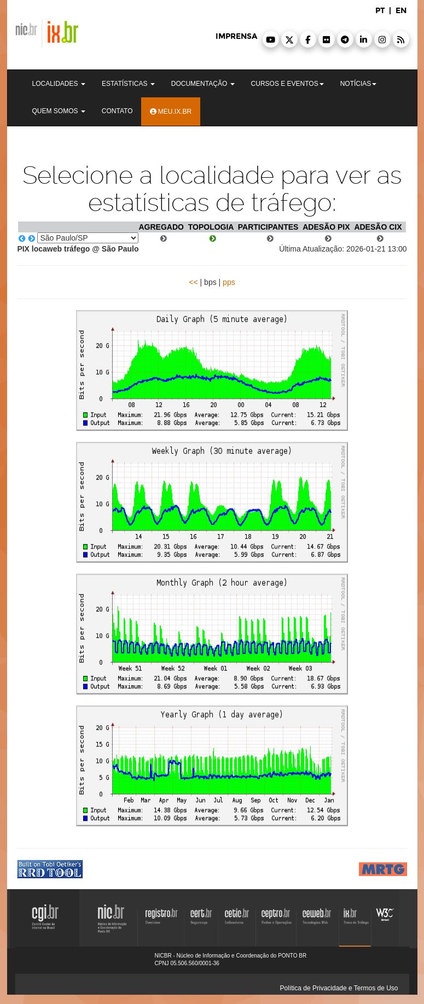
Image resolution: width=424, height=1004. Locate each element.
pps (229, 282)
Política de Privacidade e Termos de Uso (339, 988)
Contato (117, 111)
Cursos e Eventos (287, 83)
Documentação (203, 83)
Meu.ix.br (171, 111)
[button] (271, 39)
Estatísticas (128, 83)
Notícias (358, 83)
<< (193, 282)
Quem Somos (58, 111)
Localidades (58, 83)
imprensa (236, 36)
